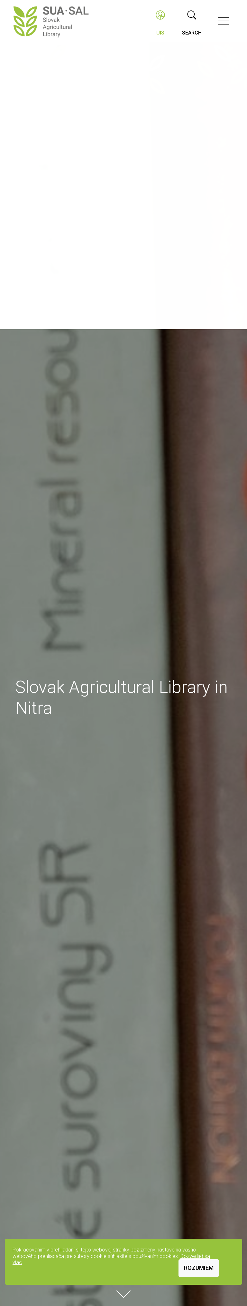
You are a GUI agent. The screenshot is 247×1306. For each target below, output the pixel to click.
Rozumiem (199, 1267)
